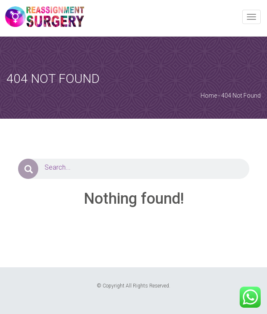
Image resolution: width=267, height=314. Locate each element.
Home (209, 95)
